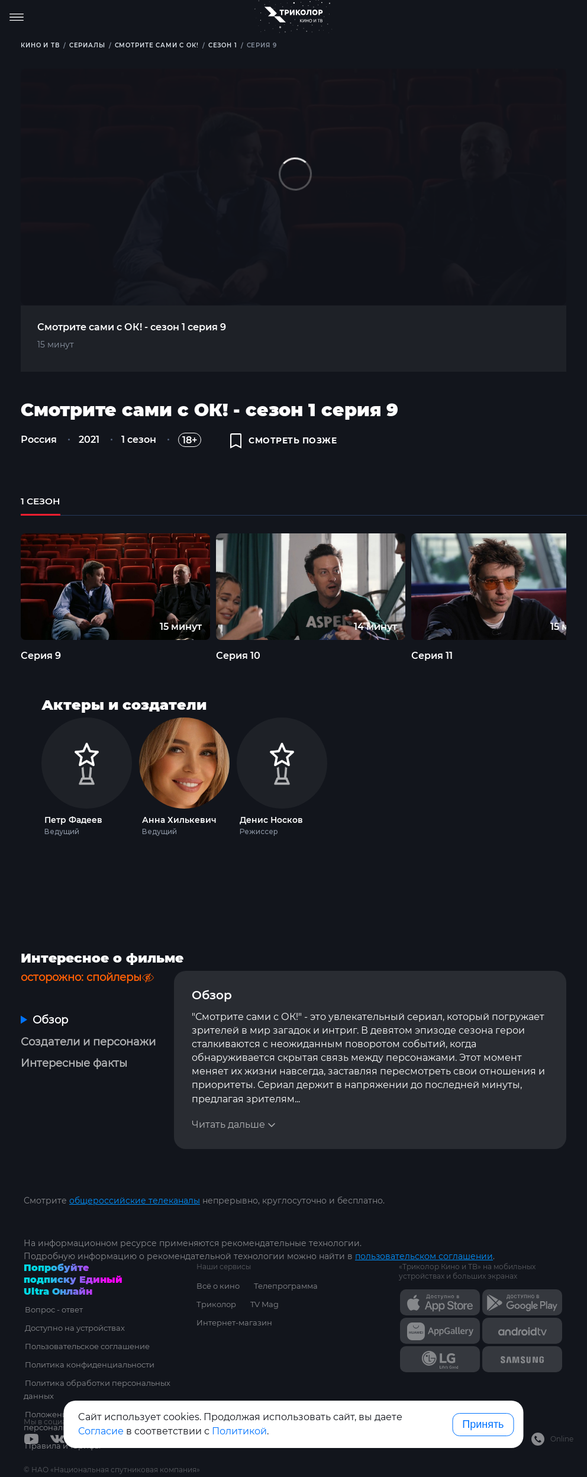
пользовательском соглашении (424, 1256)
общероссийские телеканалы (134, 1200)
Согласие (101, 1431)
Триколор (216, 1304)
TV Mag (264, 1304)
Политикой (239, 1431)
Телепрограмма (286, 1286)
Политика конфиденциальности (88, 1364)
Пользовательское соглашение (86, 1346)
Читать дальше (228, 1126)
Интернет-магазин (234, 1322)
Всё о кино (218, 1286)
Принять (483, 1424)
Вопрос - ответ (53, 1309)
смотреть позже (284, 441)
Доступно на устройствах (74, 1328)
